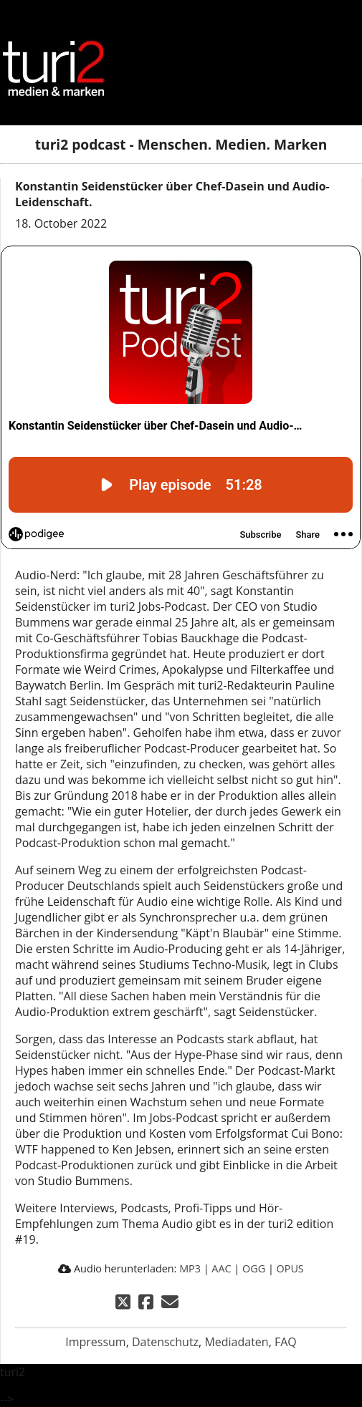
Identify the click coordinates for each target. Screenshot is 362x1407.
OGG (253, 1268)
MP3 (190, 1268)
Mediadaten (236, 1342)
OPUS (290, 1268)
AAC (221, 1268)
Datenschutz (165, 1342)
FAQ (286, 1342)
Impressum (95, 1342)
